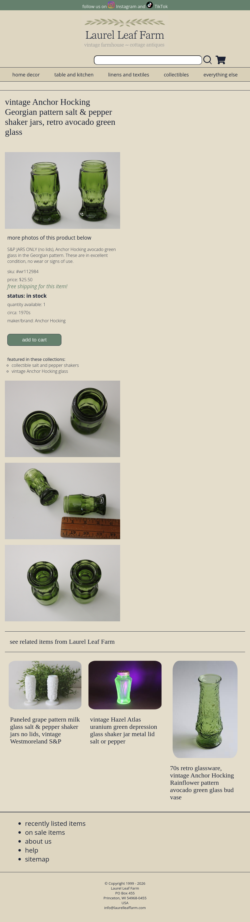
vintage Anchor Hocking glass (40, 371)
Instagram (126, 6)
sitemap (37, 858)
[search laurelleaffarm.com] (209, 60)
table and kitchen (74, 74)
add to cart (34, 340)
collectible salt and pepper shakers (45, 365)
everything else (220, 74)
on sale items (45, 832)
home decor (26, 74)
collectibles (176, 74)
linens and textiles (128, 74)
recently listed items (55, 823)
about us (38, 841)
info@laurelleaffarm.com (125, 907)
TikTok (161, 6)
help (31, 850)
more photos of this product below (49, 237)
